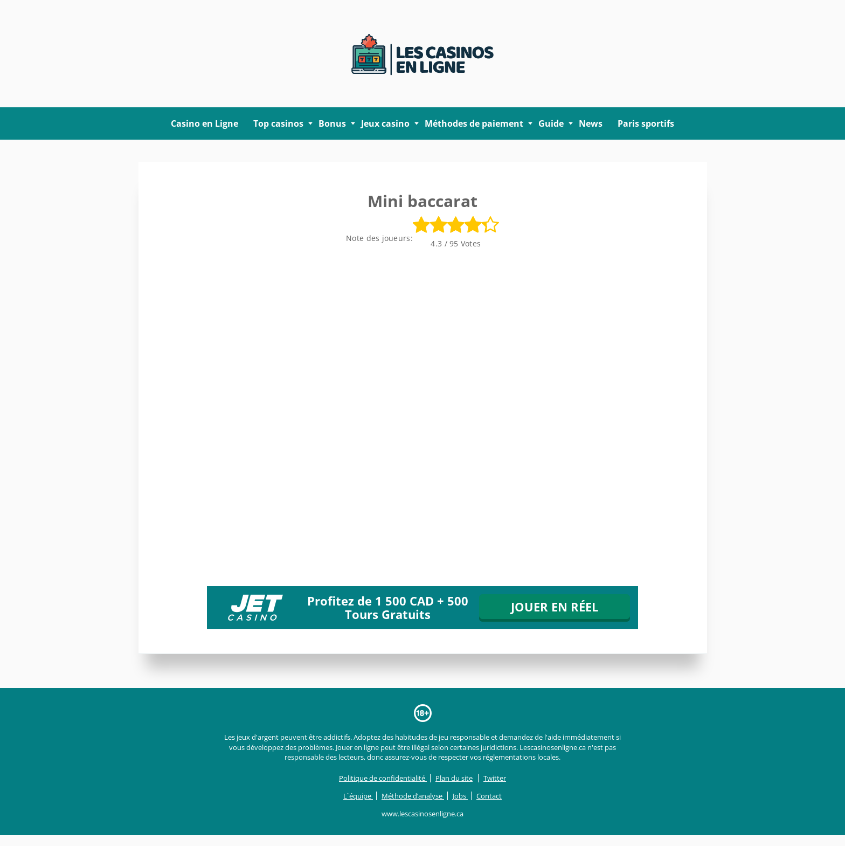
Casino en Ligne (204, 123)
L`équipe (358, 796)
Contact (489, 796)
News (590, 123)
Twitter (494, 778)
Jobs (460, 796)
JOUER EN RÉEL (554, 607)
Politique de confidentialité (383, 778)
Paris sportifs (646, 123)
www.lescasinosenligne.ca (422, 814)
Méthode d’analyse (413, 796)
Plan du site (454, 778)
